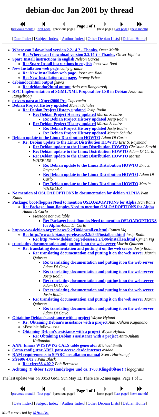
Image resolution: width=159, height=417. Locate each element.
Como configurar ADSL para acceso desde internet (56, 350)
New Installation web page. (35, 68)
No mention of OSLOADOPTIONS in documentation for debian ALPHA (76, 193)
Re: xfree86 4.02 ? (38, 364)
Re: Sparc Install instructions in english (57, 64)
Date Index (23, 38)
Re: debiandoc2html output (47, 87)
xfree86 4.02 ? (24, 359)
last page (121, 29)
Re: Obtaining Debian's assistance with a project (65, 322)
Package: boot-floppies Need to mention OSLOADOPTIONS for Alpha (74, 202)
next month (139, 29)
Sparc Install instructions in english (43, 59)
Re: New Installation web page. (50, 73)
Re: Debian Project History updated (54, 110)
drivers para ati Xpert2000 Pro (39, 100)
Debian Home (134, 38)
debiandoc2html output (32, 82)
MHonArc (41, 412)
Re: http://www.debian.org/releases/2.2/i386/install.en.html (74, 234)
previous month (22, 29)
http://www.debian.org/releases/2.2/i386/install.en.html (59, 230)
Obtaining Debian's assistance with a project (51, 317)
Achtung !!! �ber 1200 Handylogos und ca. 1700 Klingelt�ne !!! (69, 369)
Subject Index (46, 38)
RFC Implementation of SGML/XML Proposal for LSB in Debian (69, 91)
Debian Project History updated (40, 105)
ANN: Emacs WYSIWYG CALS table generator (54, 345)
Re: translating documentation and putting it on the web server (78, 248)
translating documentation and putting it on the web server (64, 244)
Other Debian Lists (103, 38)
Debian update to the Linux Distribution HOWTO (56, 137)
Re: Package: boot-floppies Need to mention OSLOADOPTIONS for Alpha (88, 207)
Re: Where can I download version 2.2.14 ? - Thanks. (69, 54)
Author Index (73, 38)
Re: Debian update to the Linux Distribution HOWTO (70, 142)
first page (44, 29)
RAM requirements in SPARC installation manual (56, 354)
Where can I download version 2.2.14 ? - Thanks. (55, 50)
